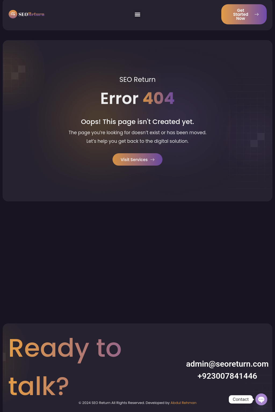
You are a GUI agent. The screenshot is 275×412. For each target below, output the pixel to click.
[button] (137, 11)
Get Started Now (246, 12)
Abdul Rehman (183, 402)
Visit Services (137, 160)
